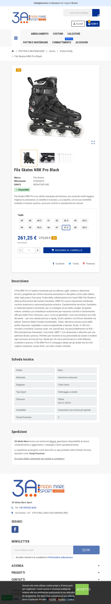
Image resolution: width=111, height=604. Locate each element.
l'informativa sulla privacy (60, 557)
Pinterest (89, 263)
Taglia (20, 215)
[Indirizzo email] (42, 550)
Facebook (15, 529)
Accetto (82, 589)
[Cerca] (81, 12)
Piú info (53, 599)
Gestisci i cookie (66, 599)
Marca (17, 177)
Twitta (74, 263)
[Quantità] (29, 250)
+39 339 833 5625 (27, 507)
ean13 (17, 184)
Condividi (58, 263)
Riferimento (20, 181)
